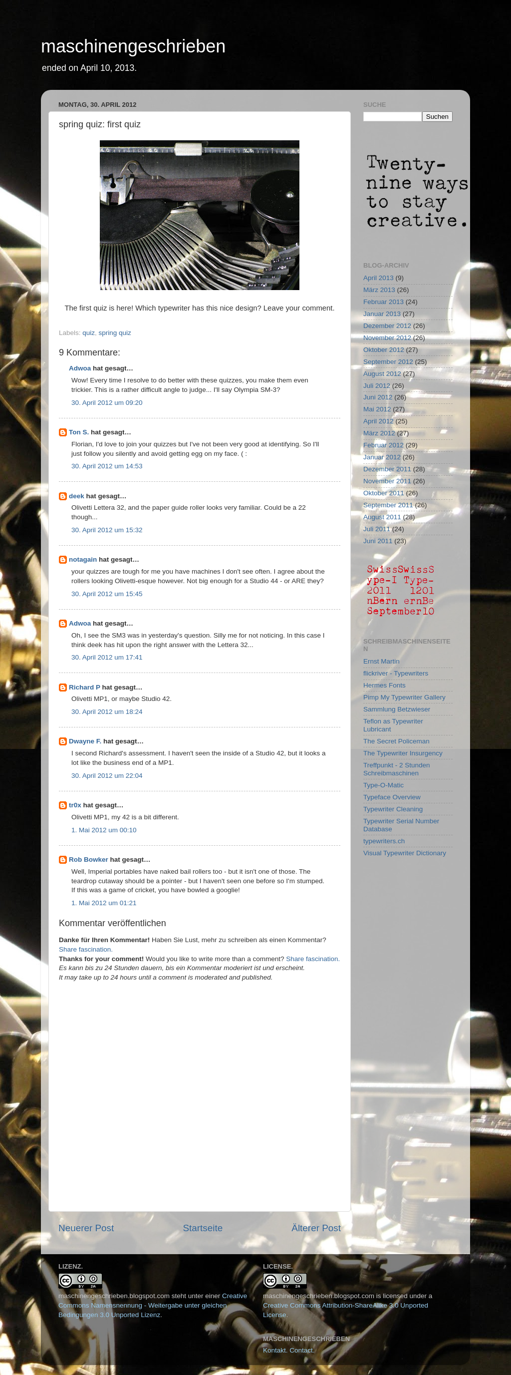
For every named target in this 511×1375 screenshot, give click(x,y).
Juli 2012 (376, 385)
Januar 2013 (382, 314)
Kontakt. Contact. (289, 1350)
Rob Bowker (88, 859)
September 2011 (388, 505)
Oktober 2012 (383, 349)
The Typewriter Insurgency (403, 753)
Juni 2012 (378, 397)
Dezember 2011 (387, 469)
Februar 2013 (383, 302)
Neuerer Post (86, 1228)
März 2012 (379, 433)
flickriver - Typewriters (395, 673)
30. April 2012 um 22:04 (107, 775)
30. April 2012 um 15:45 (107, 594)
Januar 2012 (382, 457)
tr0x (75, 805)
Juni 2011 (378, 541)
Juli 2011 (376, 529)
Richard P (84, 687)
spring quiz (115, 333)
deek (76, 496)
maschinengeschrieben (133, 46)
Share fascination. (86, 949)
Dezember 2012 (387, 326)
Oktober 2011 (383, 493)
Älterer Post (316, 1228)
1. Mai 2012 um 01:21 (104, 903)
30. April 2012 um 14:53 (107, 466)
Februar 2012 (383, 445)
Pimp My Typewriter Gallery (404, 697)
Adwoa (80, 368)
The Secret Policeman (396, 741)
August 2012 (382, 373)
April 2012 (378, 421)
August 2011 (382, 517)
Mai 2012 (377, 409)
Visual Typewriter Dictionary (404, 853)
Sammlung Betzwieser (396, 709)
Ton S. (80, 432)
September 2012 (388, 361)
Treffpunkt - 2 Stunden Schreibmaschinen (396, 769)
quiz (88, 333)
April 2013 (378, 278)
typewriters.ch (384, 841)
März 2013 (379, 290)
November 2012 (387, 338)
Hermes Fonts (384, 685)
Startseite (203, 1228)
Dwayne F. (85, 741)
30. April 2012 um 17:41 (107, 657)
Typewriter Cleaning (393, 809)
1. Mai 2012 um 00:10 (104, 830)
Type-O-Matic (383, 785)
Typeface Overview (392, 797)
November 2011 (387, 481)
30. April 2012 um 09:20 (107, 402)
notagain (83, 559)
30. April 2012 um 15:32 (107, 530)
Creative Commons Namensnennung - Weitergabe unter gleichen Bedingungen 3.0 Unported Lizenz (152, 1305)
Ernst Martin (381, 661)
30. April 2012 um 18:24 (107, 711)
